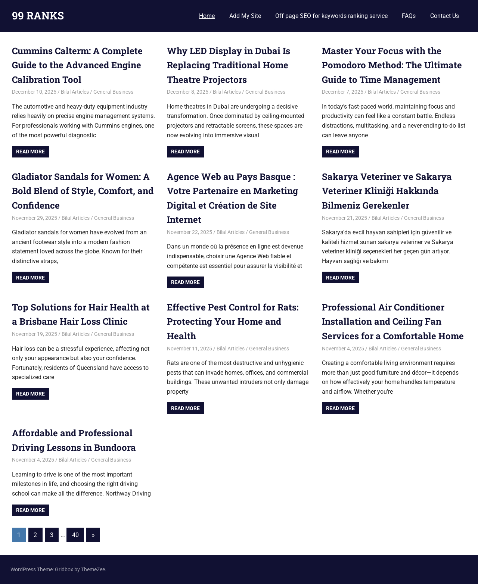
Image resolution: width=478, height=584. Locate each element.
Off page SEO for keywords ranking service (331, 15)
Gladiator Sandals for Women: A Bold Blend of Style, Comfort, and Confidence (82, 191)
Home (207, 15)
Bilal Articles (75, 92)
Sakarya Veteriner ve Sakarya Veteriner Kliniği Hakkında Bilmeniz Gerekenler (387, 191)
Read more (30, 151)
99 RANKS (38, 15)
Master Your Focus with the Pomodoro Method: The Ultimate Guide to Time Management (392, 65)
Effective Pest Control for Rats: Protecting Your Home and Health (233, 321)
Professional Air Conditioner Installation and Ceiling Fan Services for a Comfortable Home (393, 321)
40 (75, 534)
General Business (113, 92)
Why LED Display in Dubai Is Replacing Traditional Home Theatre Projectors (228, 65)
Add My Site (245, 15)
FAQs (409, 15)
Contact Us (444, 15)
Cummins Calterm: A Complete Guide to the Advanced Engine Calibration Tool (77, 65)
